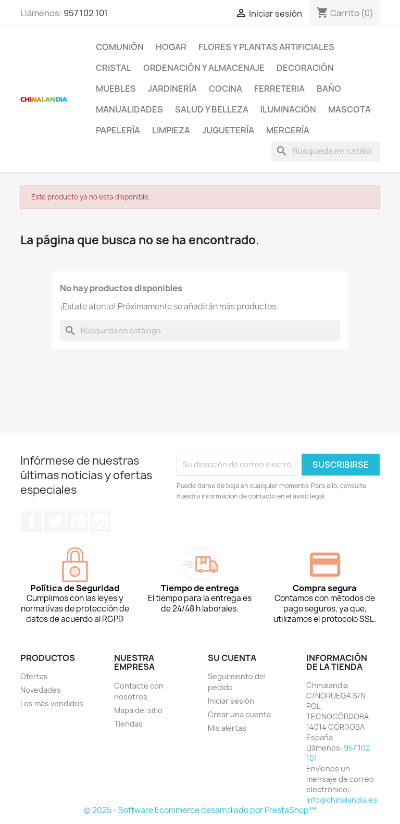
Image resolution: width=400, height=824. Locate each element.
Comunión (120, 47)
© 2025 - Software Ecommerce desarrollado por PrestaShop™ (200, 810)
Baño (329, 88)
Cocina (225, 88)
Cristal (113, 67)
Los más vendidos (51, 703)
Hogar (171, 47)
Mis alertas (227, 728)
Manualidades (129, 109)
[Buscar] (325, 151)
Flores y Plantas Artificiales (266, 47)
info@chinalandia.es (342, 800)
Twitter (54, 521)
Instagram (100, 521)
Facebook (31, 521)
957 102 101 (86, 13)
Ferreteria (279, 88)
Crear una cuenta (239, 714)
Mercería (287, 130)
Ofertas (34, 676)
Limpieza (171, 130)
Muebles (116, 88)
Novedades (40, 690)
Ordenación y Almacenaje (204, 67)
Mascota (349, 109)
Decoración (305, 67)
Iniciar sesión (231, 701)
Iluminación (288, 109)
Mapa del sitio (138, 710)
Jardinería (172, 88)
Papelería (118, 130)
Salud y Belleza (211, 109)
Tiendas (128, 724)
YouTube (77, 521)
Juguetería (228, 130)
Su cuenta (232, 658)
